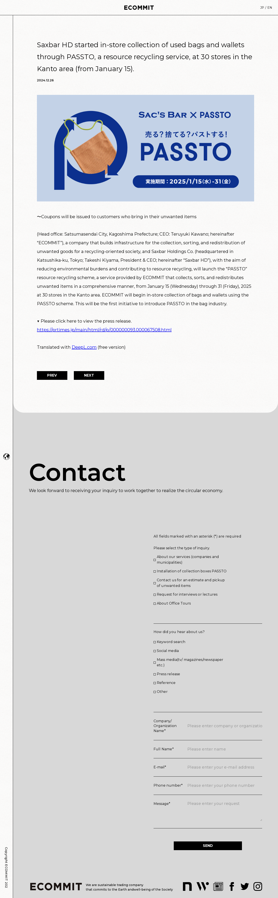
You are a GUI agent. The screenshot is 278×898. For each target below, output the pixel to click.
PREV (52, 375)
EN (269, 8)
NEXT (89, 375)
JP (262, 8)
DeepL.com (84, 347)
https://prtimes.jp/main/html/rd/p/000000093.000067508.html (104, 329)
